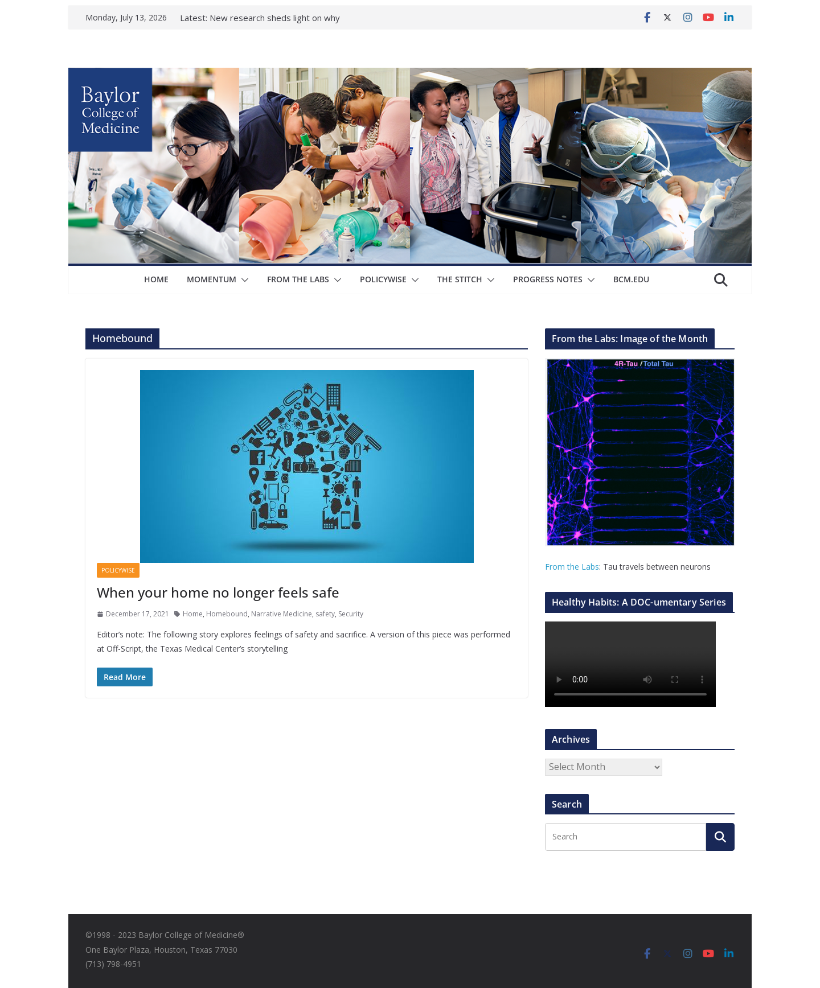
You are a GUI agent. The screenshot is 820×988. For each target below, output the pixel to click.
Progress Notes (548, 279)
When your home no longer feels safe (218, 592)
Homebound (227, 614)
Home (156, 279)
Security (350, 614)
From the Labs (572, 566)
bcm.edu (631, 279)
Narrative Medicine (281, 614)
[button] (242, 280)
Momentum (211, 279)
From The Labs (298, 279)
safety (325, 614)
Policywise (383, 279)
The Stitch (459, 279)
